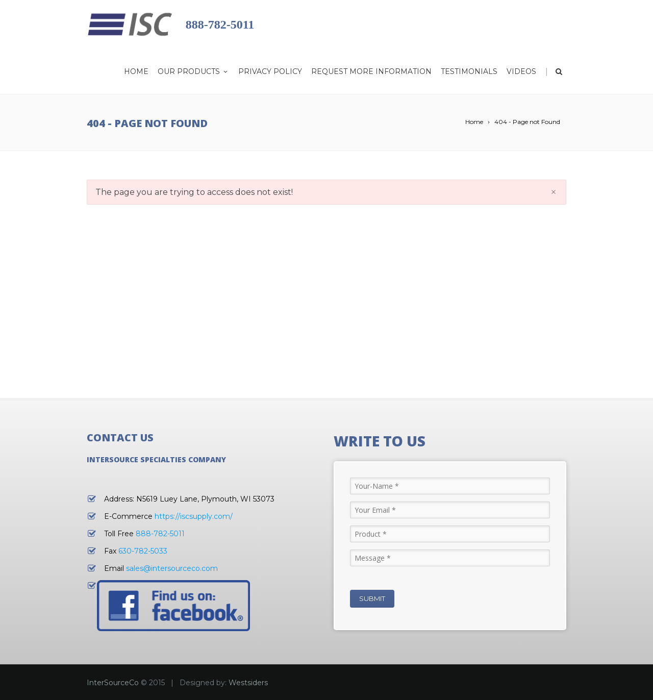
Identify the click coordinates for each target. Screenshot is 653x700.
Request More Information (371, 71)
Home (136, 71)
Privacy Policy (270, 71)
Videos (521, 71)
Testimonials (469, 71)
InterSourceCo (113, 682)
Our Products (193, 71)
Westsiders (248, 682)
